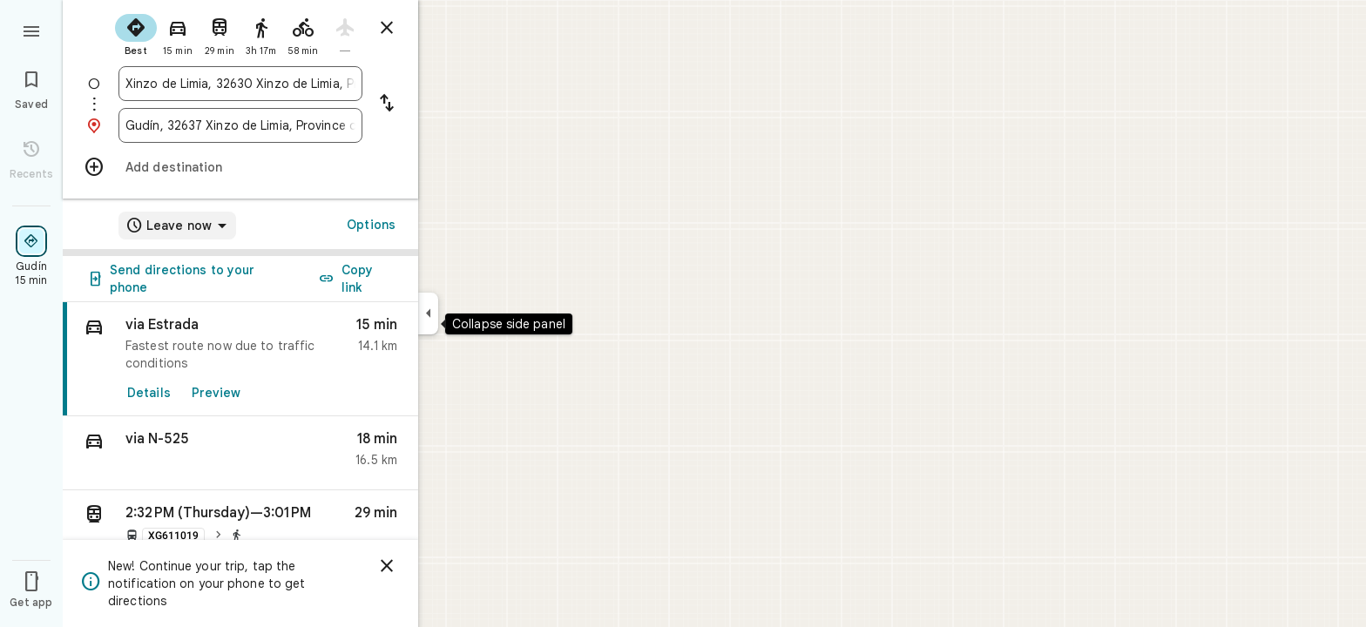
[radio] (136, 33)
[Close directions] (387, 28)
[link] (240, 359)
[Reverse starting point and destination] (386, 104)
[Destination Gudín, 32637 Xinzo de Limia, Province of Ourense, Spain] (240, 125)
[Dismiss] (386, 566)
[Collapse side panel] (428, 313)
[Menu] (31, 29)
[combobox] (240, 83)
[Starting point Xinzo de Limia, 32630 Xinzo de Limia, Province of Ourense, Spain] (240, 83)
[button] (240, 453)
